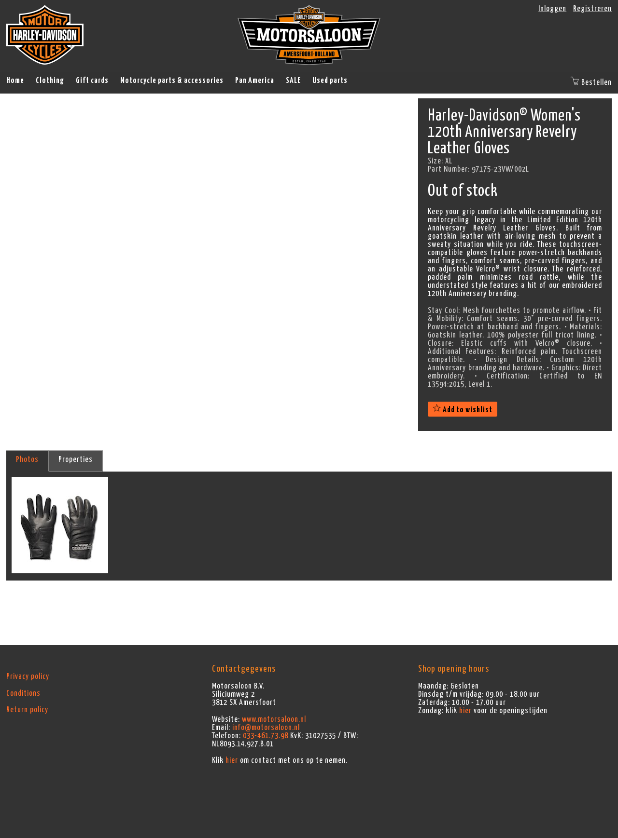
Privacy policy (27, 676)
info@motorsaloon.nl (266, 727)
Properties (75, 459)
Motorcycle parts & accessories (172, 80)
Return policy (27, 710)
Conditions (23, 693)
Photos (27, 459)
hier (231, 760)
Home (15, 80)
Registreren (592, 9)
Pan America (254, 80)
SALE (293, 80)
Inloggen (552, 9)
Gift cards (92, 80)
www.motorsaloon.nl (274, 719)
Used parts (330, 80)
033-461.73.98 (265, 736)
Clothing (50, 80)
